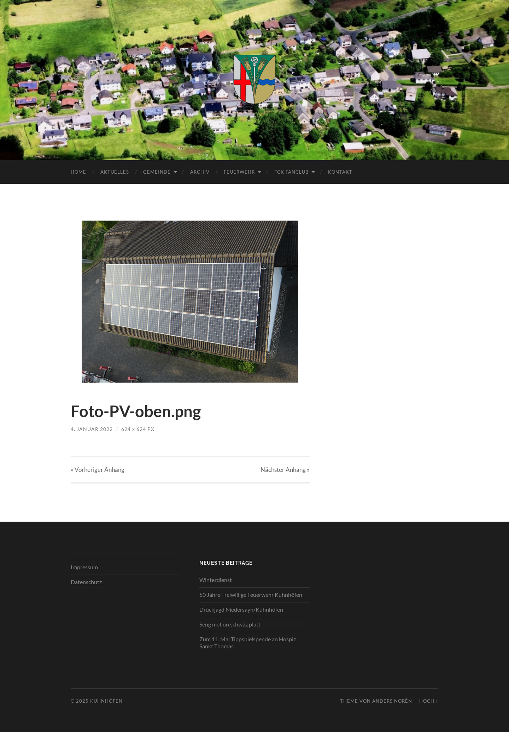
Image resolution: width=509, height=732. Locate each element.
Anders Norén (392, 701)
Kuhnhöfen (106, 701)
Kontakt (340, 172)
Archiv (200, 172)
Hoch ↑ (428, 701)
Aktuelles (114, 172)
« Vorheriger (97, 469)
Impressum (84, 567)
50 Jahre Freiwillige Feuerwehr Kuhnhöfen (250, 594)
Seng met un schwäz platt (230, 624)
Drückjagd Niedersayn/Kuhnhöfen (241, 609)
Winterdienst (215, 579)
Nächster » (285, 469)
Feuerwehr (239, 172)
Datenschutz (86, 581)
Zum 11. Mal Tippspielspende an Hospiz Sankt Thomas (247, 643)
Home (78, 172)
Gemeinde (157, 172)
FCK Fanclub (291, 172)
